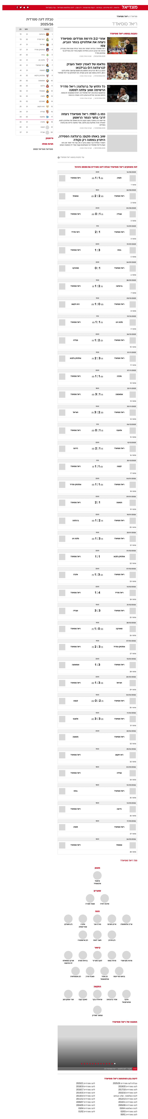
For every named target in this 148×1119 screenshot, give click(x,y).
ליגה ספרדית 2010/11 (125, 1102)
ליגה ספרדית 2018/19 (83, 1086)
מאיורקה (73, 268)
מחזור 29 (130, 690)
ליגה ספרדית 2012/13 (125, 1099)
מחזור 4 (131, 239)
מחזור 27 (131, 654)
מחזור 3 (131, 221)
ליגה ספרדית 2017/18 (125, 1090)
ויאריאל (73, 412)
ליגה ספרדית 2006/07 (83, 1102)
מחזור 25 (130, 617)
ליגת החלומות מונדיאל (63, 8)
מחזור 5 (131, 257)
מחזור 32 (130, 762)
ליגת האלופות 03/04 (126, 1108)
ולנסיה (117, 178)
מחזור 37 (131, 834)
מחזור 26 (130, 635)
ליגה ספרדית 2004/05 (83, 1105)
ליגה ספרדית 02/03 (126, 1111)
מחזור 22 (130, 563)
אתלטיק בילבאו (73, 358)
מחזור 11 (131, 365)
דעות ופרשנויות (86, 8)
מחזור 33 (130, 744)
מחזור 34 (130, 780)
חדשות (114, 2)
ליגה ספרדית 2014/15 (83, 1093)
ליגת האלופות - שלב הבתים (123, 1096)
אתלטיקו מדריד (73, 485)
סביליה (73, 340)
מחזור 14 (131, 419)
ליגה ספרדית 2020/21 (83, 1083)
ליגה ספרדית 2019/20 (125, 1086)
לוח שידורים (105, 8)
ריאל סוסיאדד (120, 17)
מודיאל (132, 17)
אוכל (78, 2)
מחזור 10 (131, 347)
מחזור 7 (131, 293)
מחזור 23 (130, 581)
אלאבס (116, 430)
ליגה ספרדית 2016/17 (83, 1090)
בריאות (71, 2)
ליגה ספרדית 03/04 (84, 1108)
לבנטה (117, 466)
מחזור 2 (131, 203)
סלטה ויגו (116, 322)
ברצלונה (117, 286)
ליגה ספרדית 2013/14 (83, 1096)
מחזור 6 (131, 275)
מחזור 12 (131, 383)
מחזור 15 (131, 437)
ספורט (106, 2)
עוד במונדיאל (48, 8)
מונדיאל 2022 (37, 149)
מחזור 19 (131, 509)
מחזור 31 (131, 726)
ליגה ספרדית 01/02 (84, 1111)
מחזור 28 (130, 672)
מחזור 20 (130, 527)
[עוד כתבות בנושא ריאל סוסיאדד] (95, 157)
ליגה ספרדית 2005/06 (125, 1105)
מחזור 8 (131, 311)
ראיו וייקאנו (73, 304)
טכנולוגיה (55, 2)
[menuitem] (113, 2)
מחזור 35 (130, 798)
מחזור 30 (130, 708)
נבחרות (97, 8)
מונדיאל (47, 149)
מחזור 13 (131, 401)
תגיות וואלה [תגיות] (45, 144)
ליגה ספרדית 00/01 (126, 1114)
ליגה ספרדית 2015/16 (125, 1093)
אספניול (73, 196)
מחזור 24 (131, 599)
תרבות (98, 2)
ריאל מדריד (73, 232)
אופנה (46, 2)
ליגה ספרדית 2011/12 (83, 1099)
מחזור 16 (131, 455)
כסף (84, 2)
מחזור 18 (131, 491)
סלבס (91, 2)
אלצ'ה (117, 376)
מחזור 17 (131, 473)
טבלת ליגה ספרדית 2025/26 (123, 1083)
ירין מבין (76, 8)
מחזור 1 (131, 185)
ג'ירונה (73, 448)
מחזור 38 (130, 852)
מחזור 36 (130, 816)
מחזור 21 (131, 545)
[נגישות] (3, 2)
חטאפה (117, 503)
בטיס (117, 250)
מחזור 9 (131, 329)
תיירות (63, 2)
